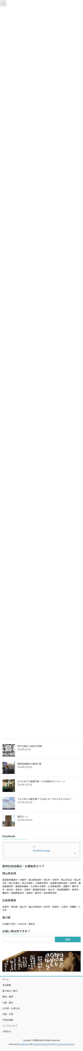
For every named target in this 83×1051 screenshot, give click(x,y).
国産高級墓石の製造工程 (29, 763)
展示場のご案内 (10, 990)
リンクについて (10, 1025)
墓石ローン (22, 816)
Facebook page (41, 850)
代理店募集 (7, 1019)
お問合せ (6, 1031)
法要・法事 (7, 1014)
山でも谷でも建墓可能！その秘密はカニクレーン (41, 781)
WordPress (24, 1044)
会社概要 (6, 985)
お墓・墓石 (7, 1002)
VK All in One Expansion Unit (62, 1044)
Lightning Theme (40, 1044)
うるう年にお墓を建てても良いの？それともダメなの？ (44, 798)
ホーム (5, 979)
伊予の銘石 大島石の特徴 (29, 746)
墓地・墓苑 (7, 996)
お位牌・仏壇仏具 (11, 1008)
